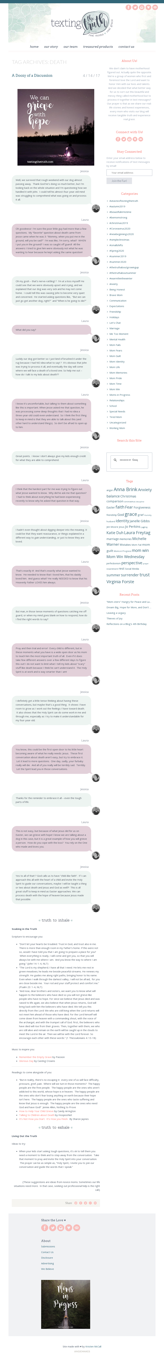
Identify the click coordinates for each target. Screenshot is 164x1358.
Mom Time (115, 383)
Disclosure (47, 1257)
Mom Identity (117, 361)
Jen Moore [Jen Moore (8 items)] (112, 526)
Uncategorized (117, 422)
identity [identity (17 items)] (122, 520)
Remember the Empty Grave (35, 1057)
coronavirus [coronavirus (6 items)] (129, 501)
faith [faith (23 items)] (119, 507)
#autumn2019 (117, 206)
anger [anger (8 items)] (110, 490)
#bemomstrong (118, 217)
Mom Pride (115, 378)
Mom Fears (115, 350)
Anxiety (113, 284)
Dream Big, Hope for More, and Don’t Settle (129, 607)
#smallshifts (116, 245)
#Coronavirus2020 (119, 228)
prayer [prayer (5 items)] (146, 563)
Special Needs (117, 411)
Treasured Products (98, 47)
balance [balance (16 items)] (113, 496)
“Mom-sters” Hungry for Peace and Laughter (129, 601)
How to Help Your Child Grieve (36, 1111)
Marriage (114, 328)
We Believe (47, 1268)
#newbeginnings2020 (121, 234)
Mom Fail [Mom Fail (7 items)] (136, 544)
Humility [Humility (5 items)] (147, 515)
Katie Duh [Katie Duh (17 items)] (115, 532)
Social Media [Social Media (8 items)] (132, 568)
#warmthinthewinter (120, 278)
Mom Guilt (115, 356)
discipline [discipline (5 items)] (140, 502)
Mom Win (114, 389)
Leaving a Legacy (116, 612)
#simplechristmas (119, 239)
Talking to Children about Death (36, 1115)
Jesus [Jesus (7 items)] (121, 526)
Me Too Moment (118, 333)
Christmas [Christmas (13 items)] (128, 496)
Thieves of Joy (115, 618)
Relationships (116, 400)
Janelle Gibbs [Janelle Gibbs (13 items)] (140, 521)
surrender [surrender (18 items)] (130, 574)
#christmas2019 (118, 223)
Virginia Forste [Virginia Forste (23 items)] (120, 581)
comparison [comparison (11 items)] (115, 501)
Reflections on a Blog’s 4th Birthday (127, 624)
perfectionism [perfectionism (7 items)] (114, 563)
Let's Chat (115, 322)
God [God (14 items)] (120, 514)
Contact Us (126, 47)
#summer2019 (117, 256)
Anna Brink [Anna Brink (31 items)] (125, 489)
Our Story (51, 47)
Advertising (47, 1263)
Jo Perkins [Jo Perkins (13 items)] (132, 526)
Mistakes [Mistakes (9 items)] (125, 544)
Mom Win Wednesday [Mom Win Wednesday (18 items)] (126, 556)
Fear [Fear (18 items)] (129, 507)
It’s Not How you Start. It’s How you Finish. (44, 1119)
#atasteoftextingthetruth (123, 200)
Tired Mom (115, 417)
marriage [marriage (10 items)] (113, 539)
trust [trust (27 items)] (144, 575)
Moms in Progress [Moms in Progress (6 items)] (122, 551)
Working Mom (117, 428)
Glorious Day (26, 1061)
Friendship (115, 311)
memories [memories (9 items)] (125, 539)
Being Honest (117, 289)
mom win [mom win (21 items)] (140, 550)
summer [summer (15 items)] (113, 575)
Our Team (71, 47)
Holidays (114, 317)
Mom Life (114, 367)
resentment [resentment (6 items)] (112, 569)
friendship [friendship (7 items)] (112, 515)
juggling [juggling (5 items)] (144, 527)
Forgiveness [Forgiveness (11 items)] (142, 507)
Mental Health (117, 339)
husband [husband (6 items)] (111, 521)
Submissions (48, 1246)
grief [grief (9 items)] (141, 515)
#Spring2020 (116, 250)
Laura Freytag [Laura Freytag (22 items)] (137, 532)
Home (34, 47)
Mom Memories (118, 372)
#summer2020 (117, 261)
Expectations (116, 306)
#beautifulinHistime (120, 212)
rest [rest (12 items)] (121, 568)
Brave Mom (116, 295)
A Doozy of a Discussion (32, 75)
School (113, 405)
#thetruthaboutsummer (122, 272)
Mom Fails (115, 345)
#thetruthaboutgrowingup (124, 267)
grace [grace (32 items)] (131, 514)
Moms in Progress (119, 394)
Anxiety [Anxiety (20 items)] (145, 489)
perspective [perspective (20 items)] (131, 562)
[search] (129, 460)
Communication (117, 300)
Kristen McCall (93, 1346)
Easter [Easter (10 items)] (111, 507)
